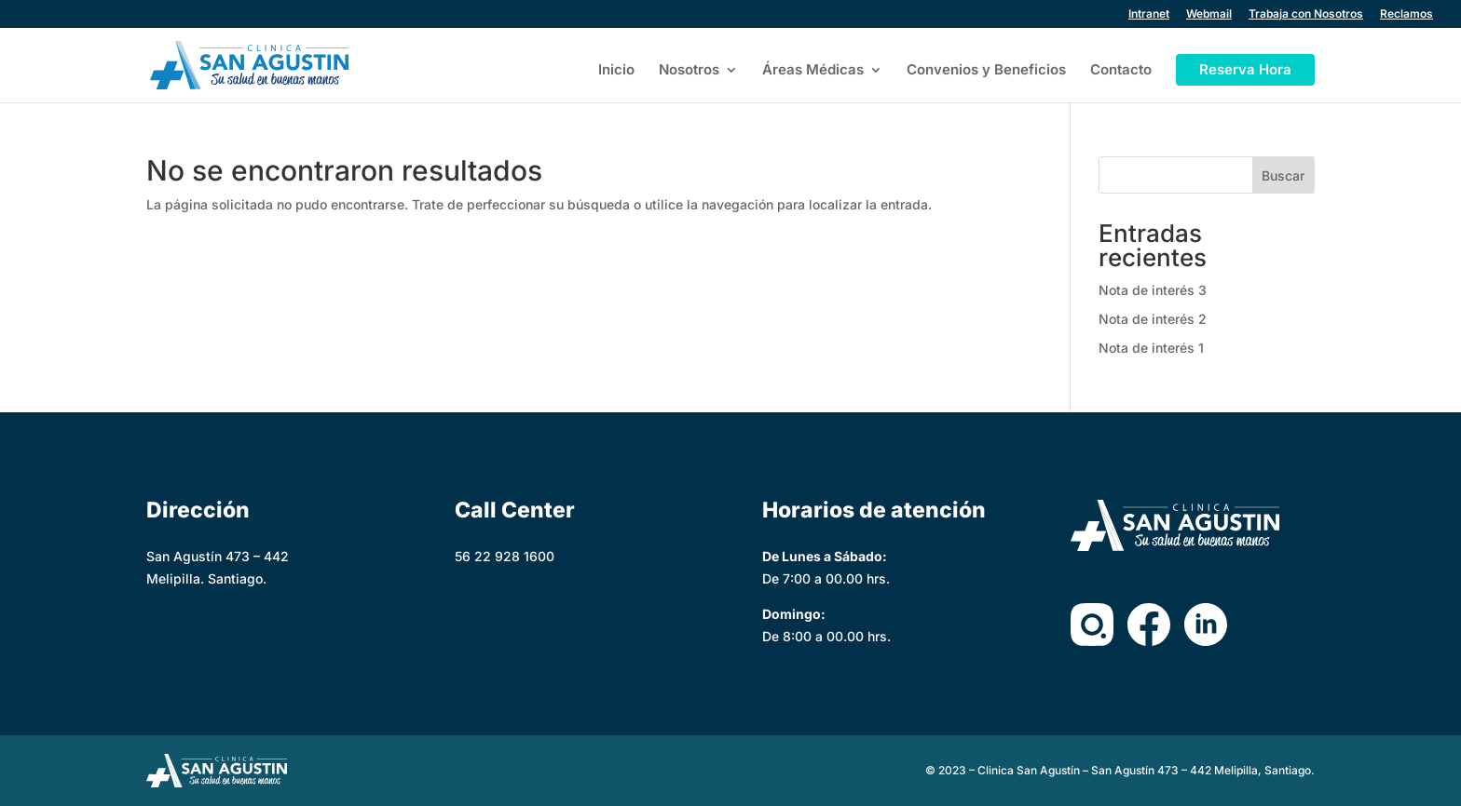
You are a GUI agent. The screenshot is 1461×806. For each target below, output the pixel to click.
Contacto (1121, 70)
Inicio (616, 70)
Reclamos (1406, 14)
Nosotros (689, 70)
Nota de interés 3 (1153, 290)
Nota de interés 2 (1153, 319)
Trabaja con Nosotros (1306, 14)
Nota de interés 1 (1151, 348)
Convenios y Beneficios (986, 70)
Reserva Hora (1245, 69)
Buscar (1283, 175)
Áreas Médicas (813, 70)
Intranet (1148, 14)
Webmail (1209, 14)
